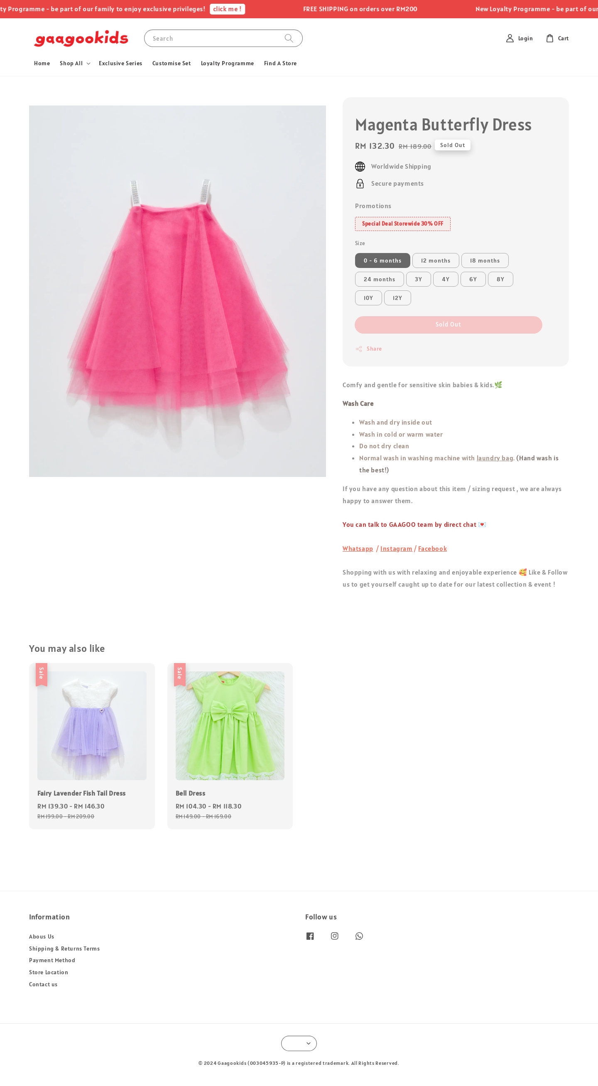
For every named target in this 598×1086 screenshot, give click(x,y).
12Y (397, 298)
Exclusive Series (120, 63)
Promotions (373, 205)
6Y (473, 279)
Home (42, 63)
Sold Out (448, 324)
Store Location (48, 972)
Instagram (396, 548)
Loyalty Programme (227, 63)
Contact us (43, 984)
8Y (501, 279)
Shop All (71, 63)
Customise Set (171, 63)
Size (360, 243)
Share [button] (368, 349)
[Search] (289, 38)
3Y (418, 279)
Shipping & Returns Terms (64, 948)
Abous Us (41, 936)
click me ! (234, 9)
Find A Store (280, 63)
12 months (436, 260)
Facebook (432, 548)
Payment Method (52, 960)
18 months (485, 260)
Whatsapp (358, 548)
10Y (368, 298)
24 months (379, 279)
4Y (446, 279)
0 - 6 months (383, 260)
